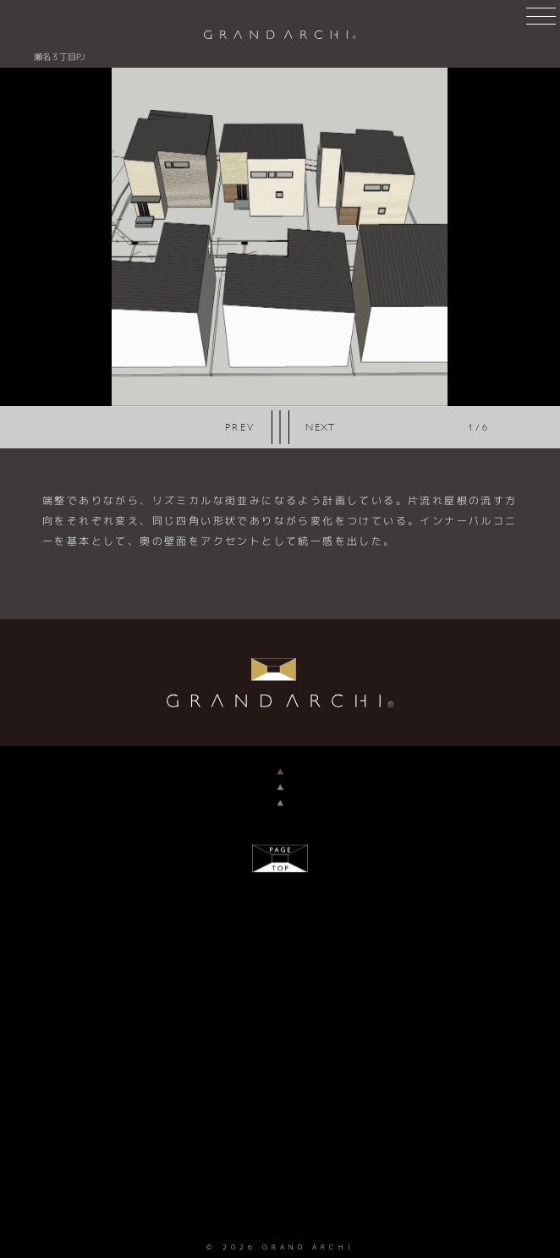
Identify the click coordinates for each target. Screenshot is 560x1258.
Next (320, 427)
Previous (240, 427)
